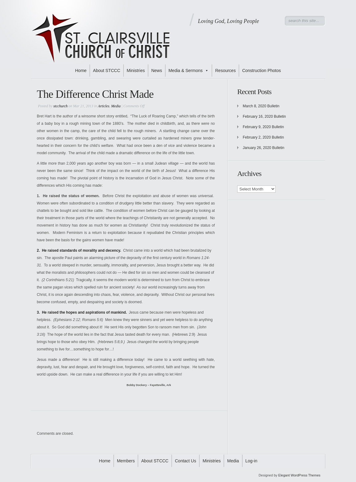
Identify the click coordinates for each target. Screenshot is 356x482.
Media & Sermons (188, 70)
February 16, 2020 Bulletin (264, 116)
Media (116, 106)
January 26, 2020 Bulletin (263, 148)
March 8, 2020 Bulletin (261, 106)
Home (81, 70)
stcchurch (60, 106)
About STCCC (106, 70)
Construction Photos (261, 70)
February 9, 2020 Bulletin (263, 127)
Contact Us (185, 460)
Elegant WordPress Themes (299, 475)
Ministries (136, 70)
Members (126, 460)
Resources (225, 70)
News (156, 70)
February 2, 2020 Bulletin (263, 137)
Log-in (251, 460)
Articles (103, 106)
